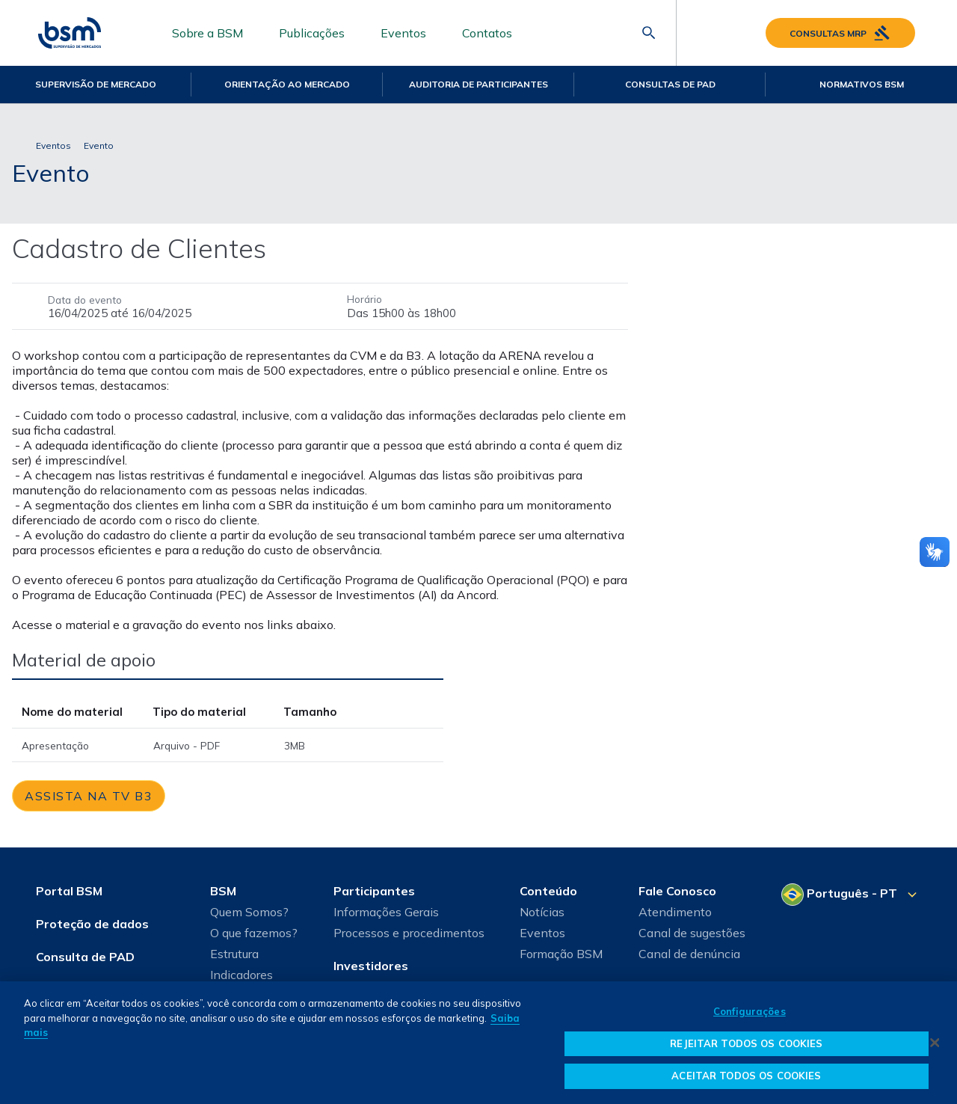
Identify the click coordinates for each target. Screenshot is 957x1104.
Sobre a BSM (207, 32)
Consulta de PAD (85, 956)
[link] (88, 795)
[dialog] (478, 1042)
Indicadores (241, 974)
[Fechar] (934, 1042)
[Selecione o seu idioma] (851, 894)
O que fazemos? (254, 932)
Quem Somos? (249, 911)
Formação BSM (561, 953)
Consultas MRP (840, 33)
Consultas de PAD (670, 84)
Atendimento (675, 911)
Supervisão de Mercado (95, 84)
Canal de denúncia (689, 953)
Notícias (542, 911)
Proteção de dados (92, 923)
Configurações (749, 1011)
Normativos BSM (861, 84)
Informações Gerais (386, 911)
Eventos (403, 32)
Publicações (312, 32)
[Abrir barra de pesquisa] (649, 33)
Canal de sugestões (691, 932)
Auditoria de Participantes (478, 84)
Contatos (487, 32)
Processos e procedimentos (408, 932)
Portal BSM (69, 890)
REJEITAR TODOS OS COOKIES (746, 1043)
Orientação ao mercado (287, 84)
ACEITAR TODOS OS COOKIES (746, 1076)
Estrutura (234, 953)
